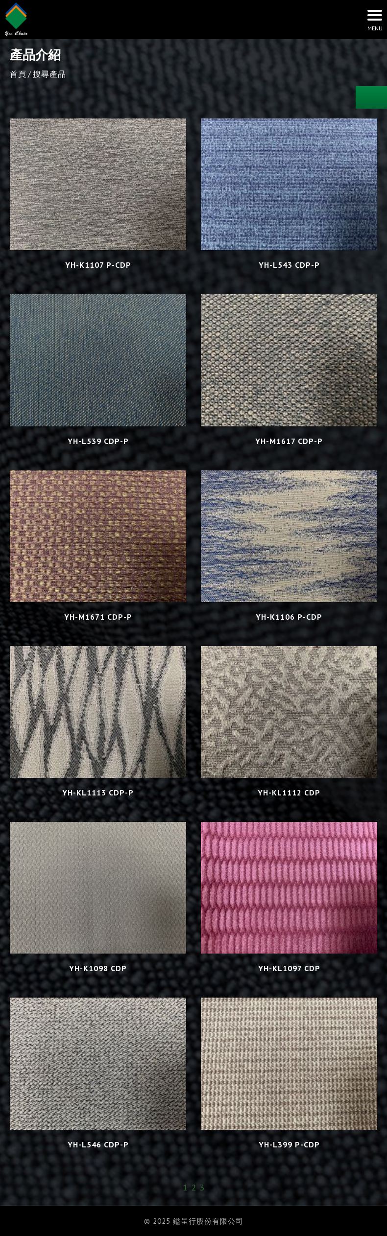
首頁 (18, 74)
